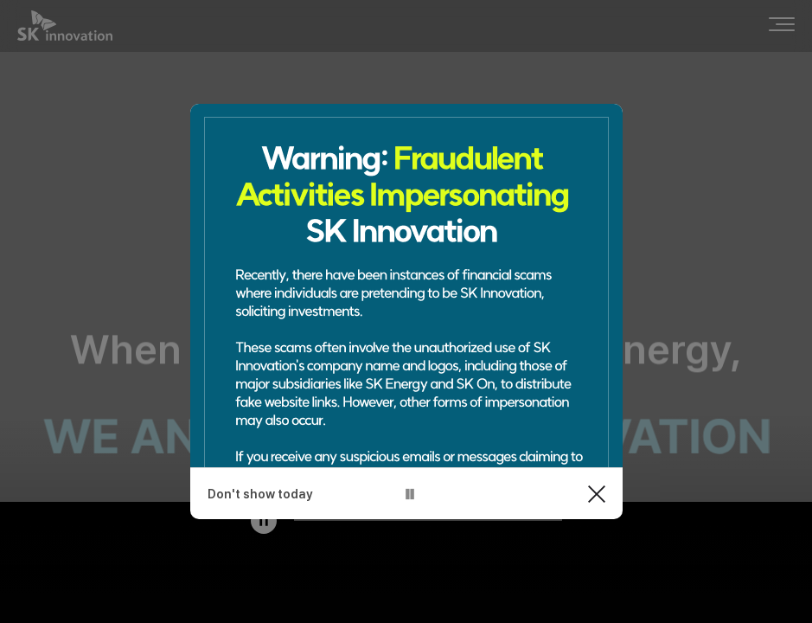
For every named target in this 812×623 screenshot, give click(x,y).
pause (410, 494)
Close (596, 494)
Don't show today (260, 494)
